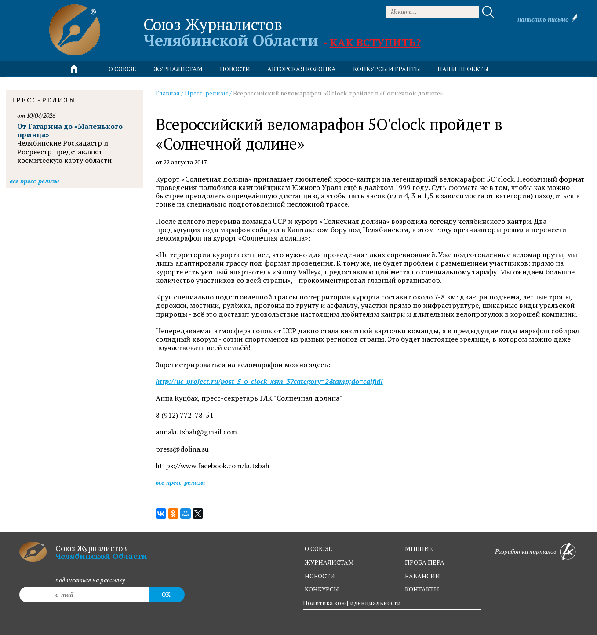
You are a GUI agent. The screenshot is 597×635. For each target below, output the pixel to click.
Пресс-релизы (206, 93)
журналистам (329, 562)
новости (235, 69)
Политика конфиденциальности (352, 603)
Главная (168, 93)
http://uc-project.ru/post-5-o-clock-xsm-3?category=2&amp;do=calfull (269, 381)
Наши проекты (462, 69)
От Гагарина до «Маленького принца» (70, 130)
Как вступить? (375, 42)
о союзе (318, 548)
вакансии (422, 576)
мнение (419, 548)
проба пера (424, 562)
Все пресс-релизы (180, 482)
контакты (422, 589)
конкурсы (322, 589)
